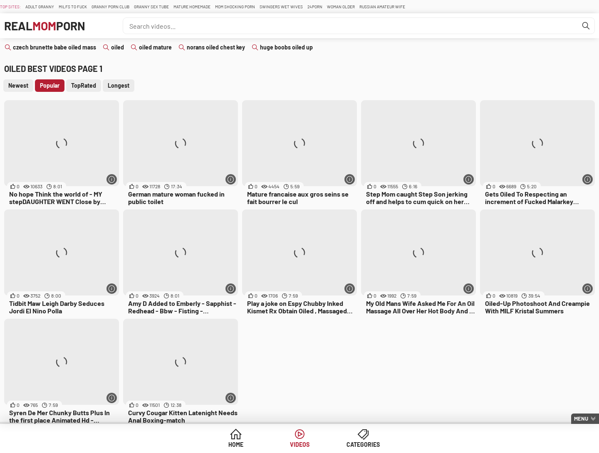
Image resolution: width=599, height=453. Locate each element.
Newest (18, 85)
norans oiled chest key (216, 47)
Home (235, 444)
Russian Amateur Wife (382, 6)
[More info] (111, 179)
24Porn (314, 6)
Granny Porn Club (110, 6)
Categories (363, 444)
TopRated (83, 85)
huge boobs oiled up (286, 47)
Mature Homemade (191, 6)
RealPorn (44, 26)
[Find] (586, 26)
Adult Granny (39, 6)
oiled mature (155, 47)
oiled (117, 47)
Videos (299, 444)
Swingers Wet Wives (281, 6)
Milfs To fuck (73, 6)
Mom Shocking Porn (235, 6)
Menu (581, 418)
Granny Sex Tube (151, 6)
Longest (118, 85)
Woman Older (341, 6)
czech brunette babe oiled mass (54, 47)
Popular (49, 85)
